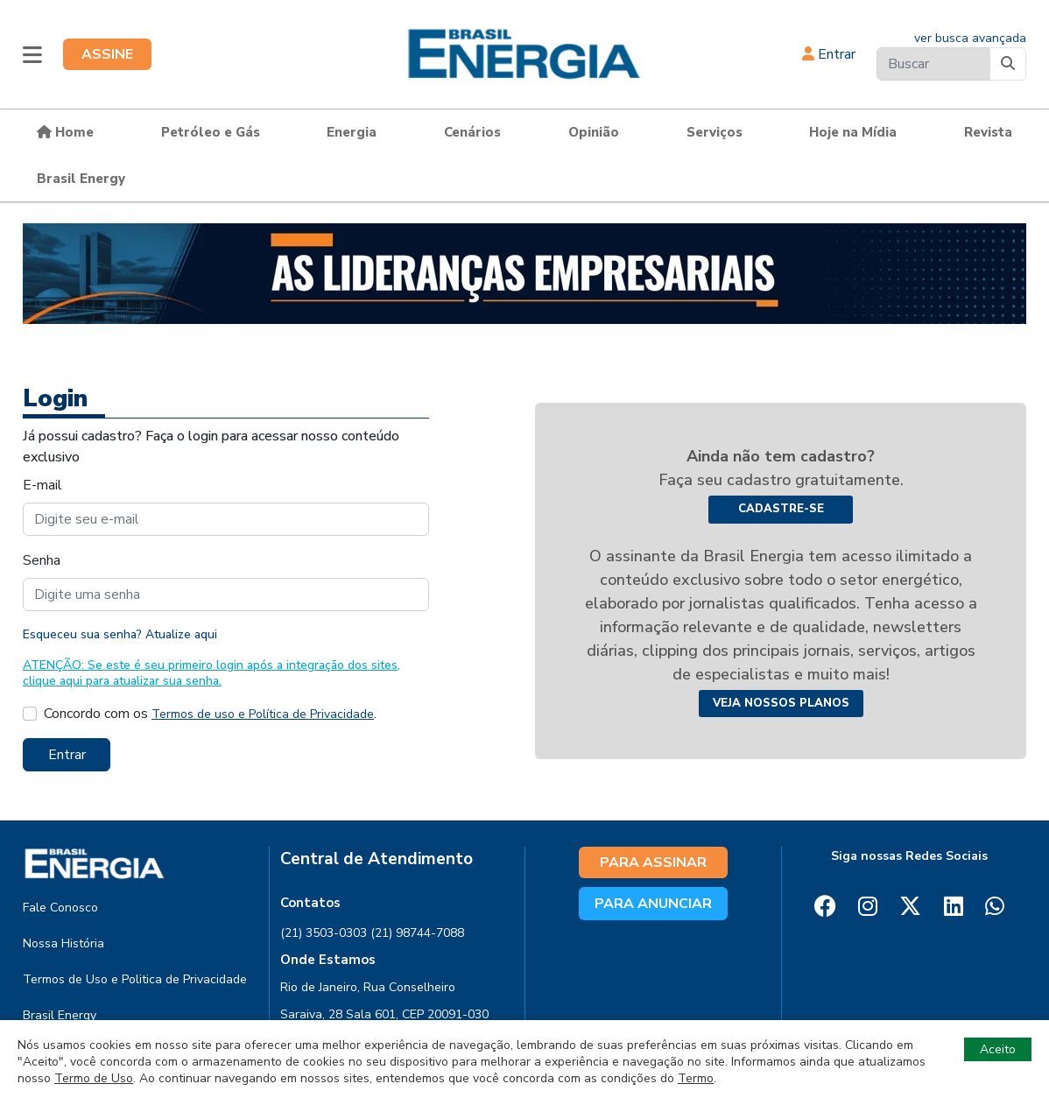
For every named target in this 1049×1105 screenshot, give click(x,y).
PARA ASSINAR (653, 862)
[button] (32, 54)
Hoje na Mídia (853, 132)
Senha (41, 560)
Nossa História (63, 943)
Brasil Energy (81, 178)
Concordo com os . (210, 713)
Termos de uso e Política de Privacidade (262, 714)
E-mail (42, 485)
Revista (988, 132)
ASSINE (107, 54)
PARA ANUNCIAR (653, 903)
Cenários (472, 132)
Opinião (593, 132)
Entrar (828, 54)
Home (65, 132)
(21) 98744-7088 (417, 933)
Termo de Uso (93, 1078)
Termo (696, 1078)
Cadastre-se (781, 509)
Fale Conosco (60, 907)
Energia (352, 132)
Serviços (714, 132)
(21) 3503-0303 (323, 933)
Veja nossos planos (781, 703)
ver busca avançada (970, 38)
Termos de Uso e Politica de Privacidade (135, 979)
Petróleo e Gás (210, 132)
